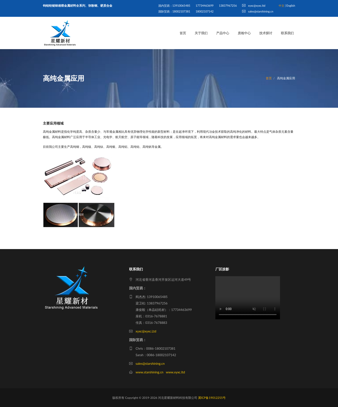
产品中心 (222, 33)
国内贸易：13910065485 (174, 5)
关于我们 (201, 33)
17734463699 (205, 5)
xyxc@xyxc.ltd (253, 5)
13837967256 (228, 5)
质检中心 (244, 33)
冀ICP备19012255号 (212, 397)
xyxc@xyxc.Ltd (146, 331)
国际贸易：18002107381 (174, 11)
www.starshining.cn (149, 372)
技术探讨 (265, 33)
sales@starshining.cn (257, 11)
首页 (183, 33)
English (290, 5)
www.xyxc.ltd (175, 372)
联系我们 (287, 33)
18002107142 (205, 11)
